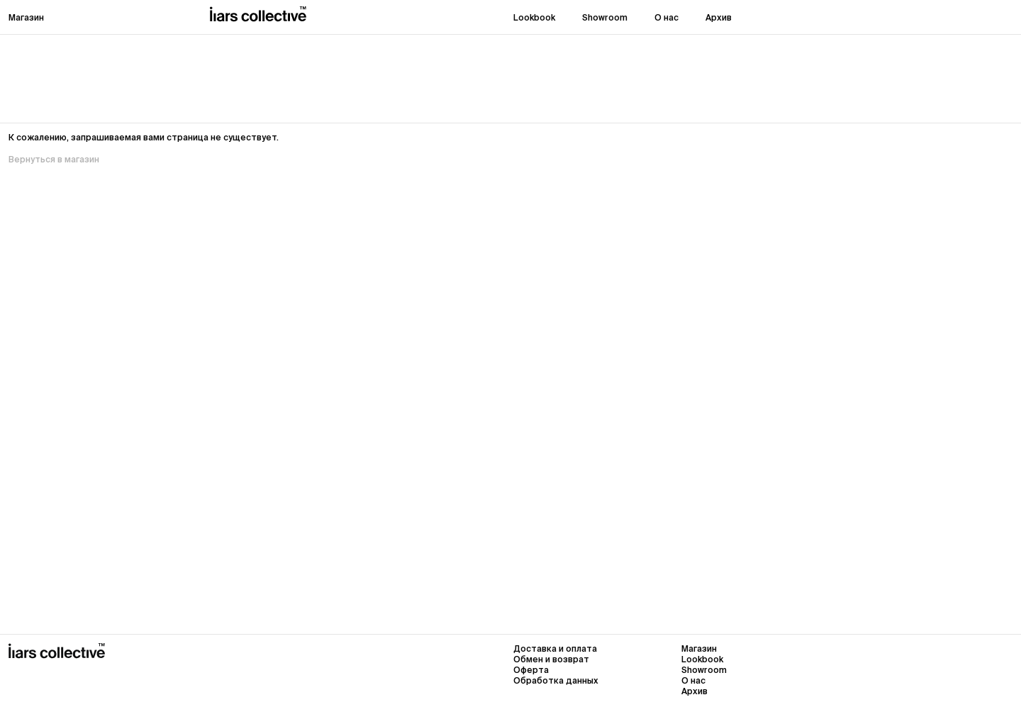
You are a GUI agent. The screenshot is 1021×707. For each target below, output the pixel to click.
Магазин (26, 17)
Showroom (604, 17)
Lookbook (534, 17)
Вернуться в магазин (54, 159)
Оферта (531, 669)
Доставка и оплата (555, 648)
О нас (666, 17)
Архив (718, 17)
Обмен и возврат (551, 659)
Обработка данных (555, 680)
